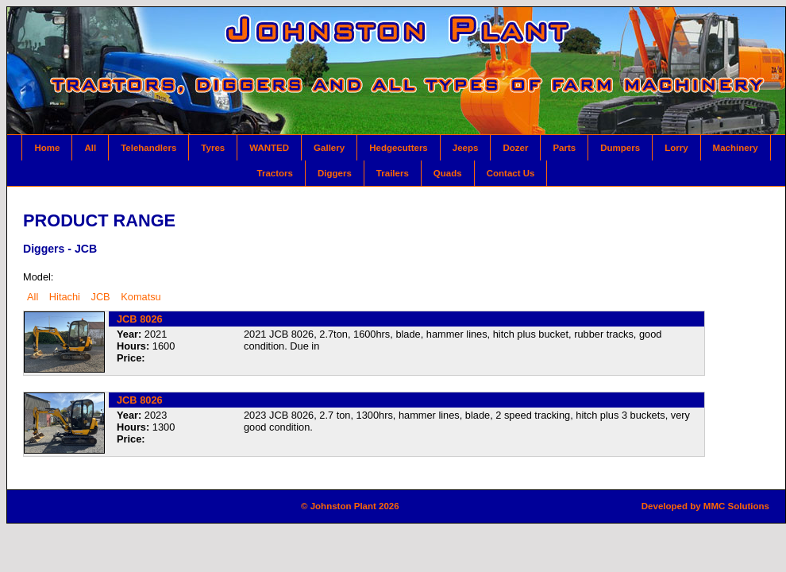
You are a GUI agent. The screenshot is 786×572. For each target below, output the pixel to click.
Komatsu (141, 297)
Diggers (335, 173)
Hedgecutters (398, 148)
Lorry (676, 148)
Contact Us (511, 173)
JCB (100, 297)
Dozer (515, 148)
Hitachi (64, 297)
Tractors (275, 173)
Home (47, 148)
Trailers (392, 173)
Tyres (213, 148)
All (90, 148)
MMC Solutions (736, 506)
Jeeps (466, 148)
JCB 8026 (140, 319)
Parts (564, 148)
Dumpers (620, 148)
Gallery (329, 148)
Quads (447, 173)
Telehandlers (148, 148)
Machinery (735, 148)
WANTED (269, 148)
